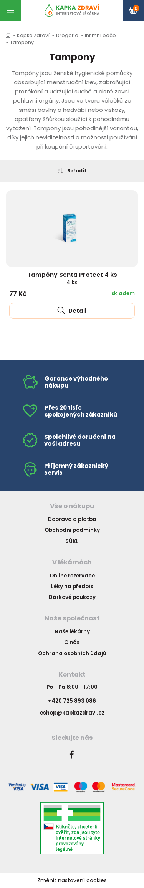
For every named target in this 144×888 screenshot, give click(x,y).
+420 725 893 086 (72, 701)
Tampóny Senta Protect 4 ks (72, 278)
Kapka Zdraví (33, 35)
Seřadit (72, 170)
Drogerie (67, 35)
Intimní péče (100, 35)
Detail (71, 311)
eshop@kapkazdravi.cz (72, 712)
